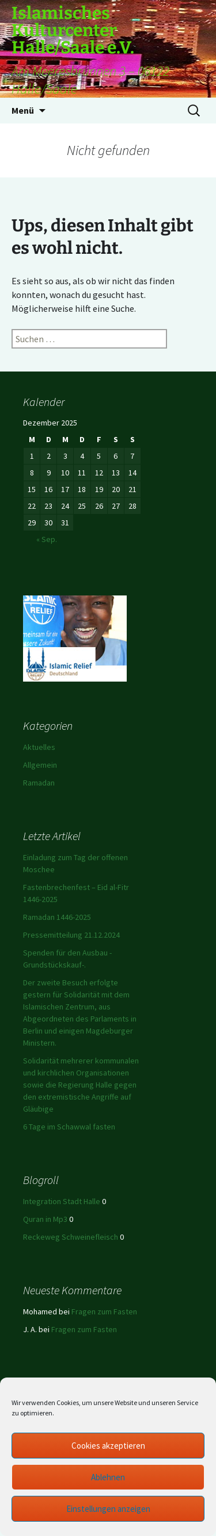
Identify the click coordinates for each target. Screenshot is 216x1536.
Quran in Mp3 (45, 1219)
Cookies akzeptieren (108, 1445)
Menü (23, 110)
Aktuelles (39, 747)
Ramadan (39, 782)
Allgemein (40, 765)
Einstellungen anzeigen (108, 1508)
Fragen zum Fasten (104, 1311)
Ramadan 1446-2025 (57, 917)
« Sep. (46, 539)
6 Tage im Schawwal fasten (69, 1126)
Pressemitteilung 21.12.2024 (71, 935)
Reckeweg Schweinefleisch (70, 1237)
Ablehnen (108, 1477)
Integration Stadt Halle (61, 1201)
